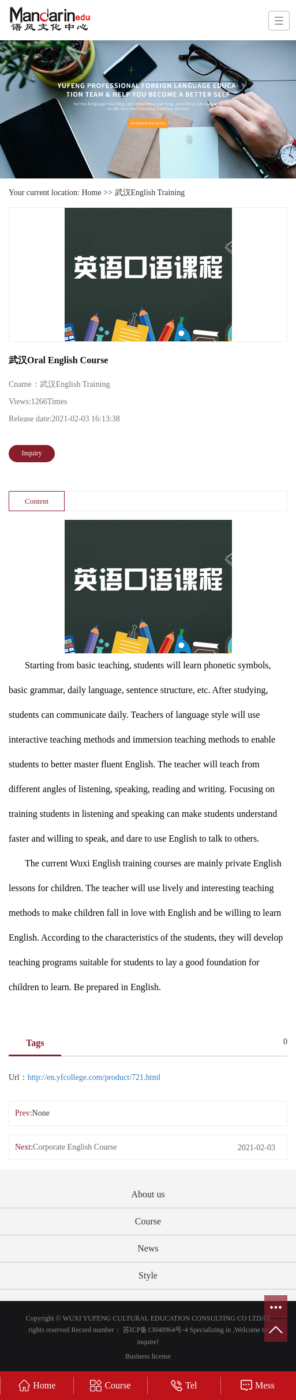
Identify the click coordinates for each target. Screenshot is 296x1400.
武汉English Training (150, 192)
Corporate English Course (75, 1147)
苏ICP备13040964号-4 (155, 1330)
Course (148, 1221)
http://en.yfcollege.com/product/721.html (94, 1077)
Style (148, 1275)
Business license (148, 1356)
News (147, 1248)
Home (92, 192)
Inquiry (32, 453)
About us (147, 1194)
